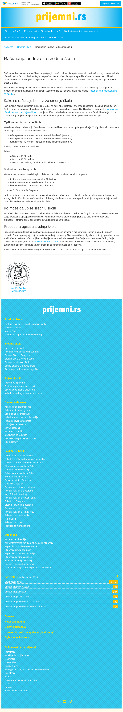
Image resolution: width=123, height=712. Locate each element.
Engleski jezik (11, 669)
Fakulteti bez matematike (17, 518)
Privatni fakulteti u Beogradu (19, 493)
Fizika (8, 686)
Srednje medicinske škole (17, 365)
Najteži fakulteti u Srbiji (16, 497)
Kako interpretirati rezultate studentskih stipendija (29, 546)
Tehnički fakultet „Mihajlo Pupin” (18, 292)
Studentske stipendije (15, 542)
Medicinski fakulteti (14, 486)
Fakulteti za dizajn (14, 525)
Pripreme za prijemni (15, 385)
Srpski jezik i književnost (17, 658)
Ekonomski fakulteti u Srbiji (18, 479)
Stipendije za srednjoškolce (18, 560)
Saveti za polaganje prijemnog (20, 40)
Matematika (10, 665)
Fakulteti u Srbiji (13, 330)
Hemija (8, 690)
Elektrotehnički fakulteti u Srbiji (20, 469)
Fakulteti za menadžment (17, 529)
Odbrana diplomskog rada (17, 413)
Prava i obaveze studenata (18, 424)
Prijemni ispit (32, 35)
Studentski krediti (13, 434)
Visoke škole (11, 334)
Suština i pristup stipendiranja (19, 567)
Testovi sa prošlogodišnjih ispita (20, 389)
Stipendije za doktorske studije (20, 556)
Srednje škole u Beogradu (17, 358)
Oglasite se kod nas (110, 3)
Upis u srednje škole (15, 351)
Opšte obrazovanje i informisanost (22, 683)
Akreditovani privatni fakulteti (19, 458)
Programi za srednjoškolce (50, 40)
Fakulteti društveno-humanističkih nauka (25, 462)
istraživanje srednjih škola (46, 244)
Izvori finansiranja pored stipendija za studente (28, 570)
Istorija (8, 679)
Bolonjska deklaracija (15, 427)
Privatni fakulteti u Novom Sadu (20, 500)
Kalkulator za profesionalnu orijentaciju (24, 337)
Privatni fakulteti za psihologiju (20, 490)
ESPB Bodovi (11, 445)
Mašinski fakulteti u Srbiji (17, 472)
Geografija (10, 662)
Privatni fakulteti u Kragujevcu (19, 514)
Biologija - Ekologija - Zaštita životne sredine (27, 672)
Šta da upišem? (14, 35)
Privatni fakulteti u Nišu (16, 511)
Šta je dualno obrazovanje (18, 417)
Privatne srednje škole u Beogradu (22, 354)
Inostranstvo (91, 35)
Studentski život (73, 35)
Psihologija (10, 655)
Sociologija (10, 676)
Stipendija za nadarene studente (21, 549)
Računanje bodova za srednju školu (22, 372)
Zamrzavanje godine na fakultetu (21, 441)
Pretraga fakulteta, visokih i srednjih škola (25, 327)
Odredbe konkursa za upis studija (21, 420)
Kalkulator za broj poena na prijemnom (24, 396)
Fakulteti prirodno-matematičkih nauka (24, 465)
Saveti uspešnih (12, 431)
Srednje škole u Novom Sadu (19, 361)
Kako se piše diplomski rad (18, 409)
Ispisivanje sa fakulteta (16, 438)
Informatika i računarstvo (17, 693)
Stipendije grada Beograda (18, 553)
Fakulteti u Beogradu (15, 504)
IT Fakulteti (10, 521)
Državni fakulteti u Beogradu (19, 507)
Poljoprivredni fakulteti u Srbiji (19, 476)
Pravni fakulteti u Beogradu (18, 483)
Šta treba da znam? (52, 35)
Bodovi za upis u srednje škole (20, 368)
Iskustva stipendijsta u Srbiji (18, 563)
